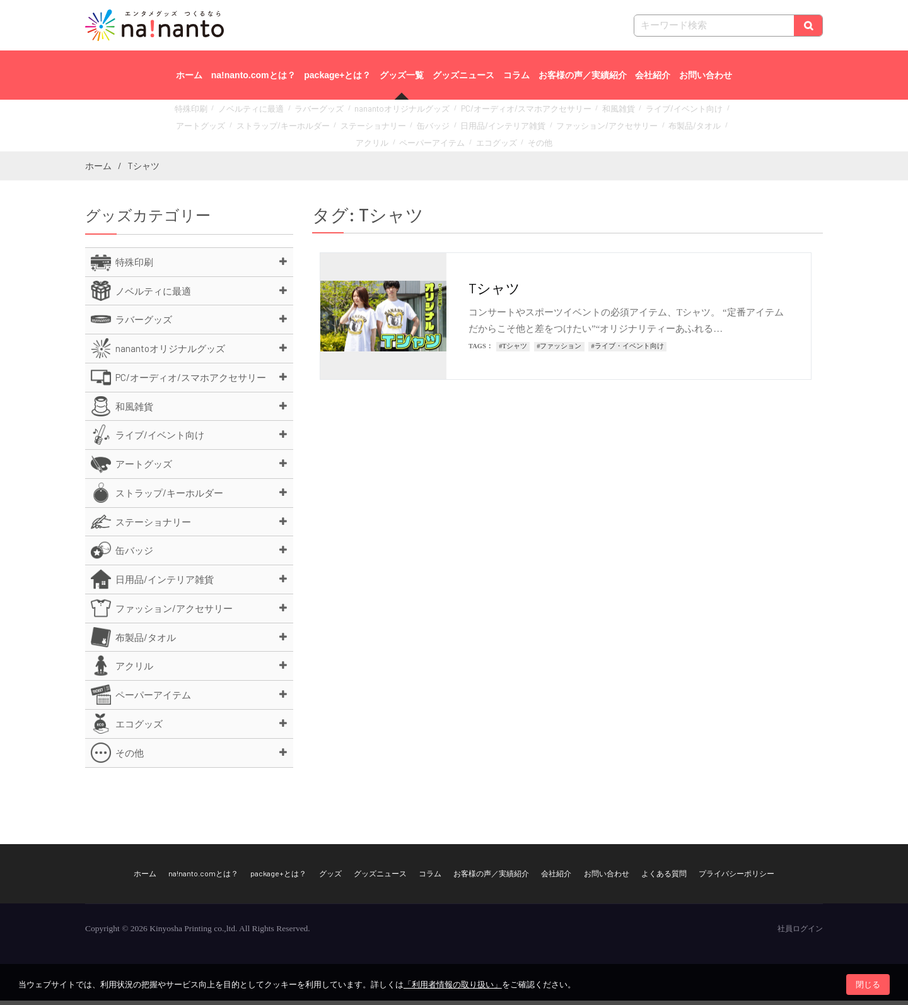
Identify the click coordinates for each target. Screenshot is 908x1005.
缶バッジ (357, 127)
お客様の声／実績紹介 (582, 75)
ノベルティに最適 (251, 113)
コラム (516, 75)
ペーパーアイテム (682, 127)
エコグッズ (438, 141)
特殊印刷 (199, 113)
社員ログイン (800, 933)
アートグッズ (691, 113)
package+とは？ (337, 75)
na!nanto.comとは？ (253, 75)
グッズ (330, 877)
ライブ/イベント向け (627, 113)
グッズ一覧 (402, 75)
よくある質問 (664, 877)
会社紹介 (652, 75)
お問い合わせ (705, 75)
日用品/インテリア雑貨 (417, 127)
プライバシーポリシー (736, 877)
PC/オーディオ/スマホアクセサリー (490, 113)
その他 (477, 141)
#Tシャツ (513, 350)
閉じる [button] (868, 984)
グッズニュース (463, 75)
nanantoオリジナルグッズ (383, 113)
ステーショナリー (304, 127)
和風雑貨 (570, 113)
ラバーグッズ (311, 113)
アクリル (630, 127)
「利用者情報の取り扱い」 (453, 984)
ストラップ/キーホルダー (226, 127)
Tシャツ (494, 291)
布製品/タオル (583, 127)
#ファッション (559, 350)
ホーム (189, 75)
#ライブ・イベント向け (627, 350)
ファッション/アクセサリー (507, 127)
